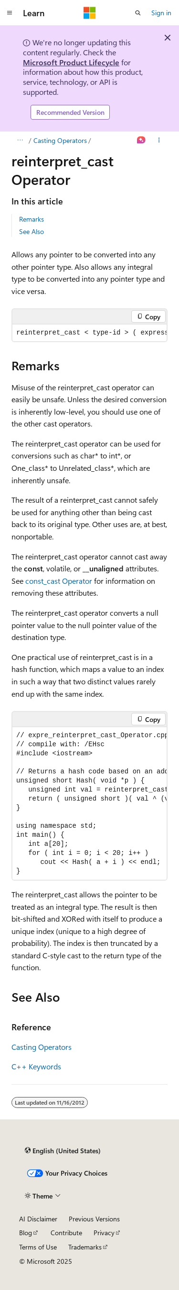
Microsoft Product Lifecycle (71, 62)
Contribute (66, 1232)
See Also (31, 231)
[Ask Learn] (141, 140)
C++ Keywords (36, 1066)
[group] (89, 333)
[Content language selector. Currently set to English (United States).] (62, 1150)
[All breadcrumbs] (19, 140)
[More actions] (159, 140)
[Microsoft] (90, 13)
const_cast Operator (58, 581)
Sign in (161, 12)
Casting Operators (60, 140)
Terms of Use (38, 1246)
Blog (25, 1232)
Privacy (104, 1232)
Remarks (31, 218)
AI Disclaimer (38, 1218)
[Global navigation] (9, 12)
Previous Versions (94, 1218)
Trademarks (85, 1246)
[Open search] (137, 12)
